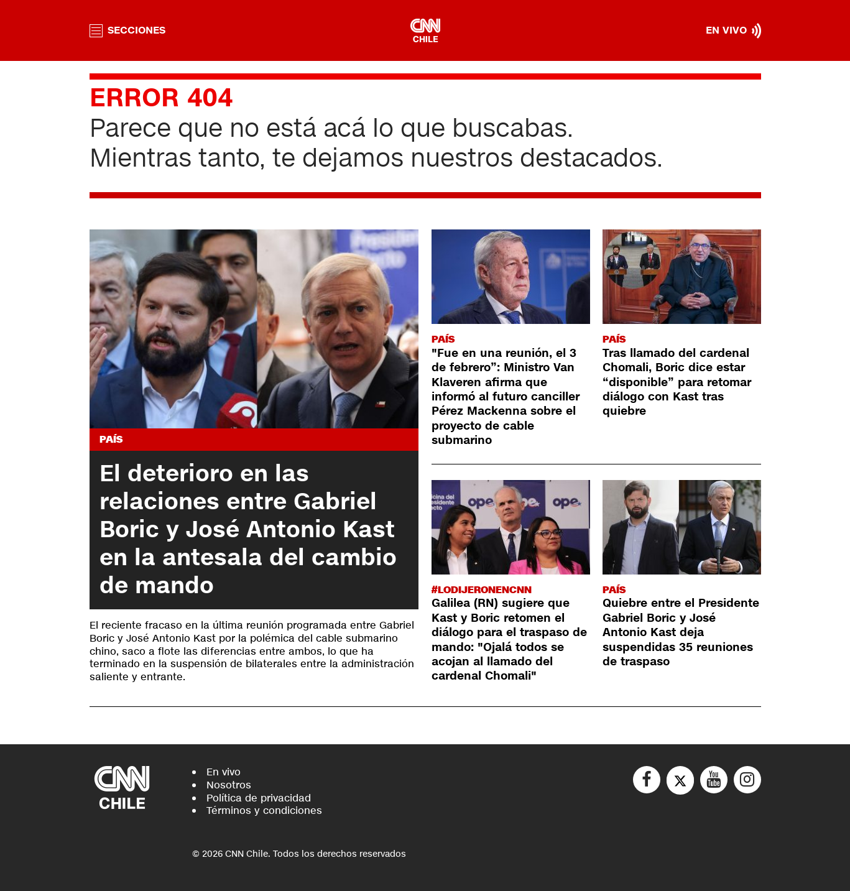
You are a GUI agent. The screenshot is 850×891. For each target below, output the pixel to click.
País (110, 439)
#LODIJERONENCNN (482, 590)
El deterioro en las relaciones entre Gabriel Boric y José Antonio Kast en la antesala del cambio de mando (248, 529)
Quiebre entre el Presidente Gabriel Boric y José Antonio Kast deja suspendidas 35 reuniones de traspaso (681, 632)
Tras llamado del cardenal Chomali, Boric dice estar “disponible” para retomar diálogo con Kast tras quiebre (677, 382)
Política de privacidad (258, 798)
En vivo (223, 772)
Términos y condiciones (264, 810)
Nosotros (228, 785)
